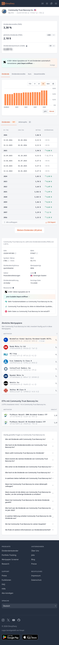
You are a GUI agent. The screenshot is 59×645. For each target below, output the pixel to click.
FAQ (3, 584)
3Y (39, 84)
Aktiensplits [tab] (24, 122)
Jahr (45, 111)
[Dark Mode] (47, 3)
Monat (51, 111)
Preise (4, 575)
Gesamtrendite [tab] (39, 74)
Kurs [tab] (29, 74)
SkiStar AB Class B (18, 389)
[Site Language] (43, 3)
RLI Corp (13, 353)
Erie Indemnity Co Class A (21, 360)
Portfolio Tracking (9, 555)
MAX (48, 84)
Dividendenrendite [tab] (18, 74)
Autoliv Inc (14, 382)
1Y (34, 84)
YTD (30, 84)
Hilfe (4, 589)
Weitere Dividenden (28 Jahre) (29, 230)
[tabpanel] (29, 98)
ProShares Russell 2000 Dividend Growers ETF (28, 414)
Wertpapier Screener (10, 559)
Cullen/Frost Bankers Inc (20, 368)
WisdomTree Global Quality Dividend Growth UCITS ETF (31, 338)
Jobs (33, 555)
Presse (34, 564)
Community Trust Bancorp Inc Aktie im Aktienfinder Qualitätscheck (31, 306)
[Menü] (56, 3)
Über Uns (35, 551)
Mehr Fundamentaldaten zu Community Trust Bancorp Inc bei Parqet (31, 301)
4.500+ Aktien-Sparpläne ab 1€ (19, 292)
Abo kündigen (7, 593)
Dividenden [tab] (9, 122)
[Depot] (51, 3)
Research (5, 564)
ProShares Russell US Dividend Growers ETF (28, 421)
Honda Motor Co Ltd (18, 346)
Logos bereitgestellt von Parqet (13, 630)
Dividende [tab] (5, 74)
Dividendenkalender (10, 551)
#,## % (8, 49)
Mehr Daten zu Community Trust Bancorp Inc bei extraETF (29, 311)
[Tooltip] (35, 273)
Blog (33, 559)
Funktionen (6, 580)
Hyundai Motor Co (17, 375)
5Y (43, 84)
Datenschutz (36, 580)
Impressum (36, 575)
